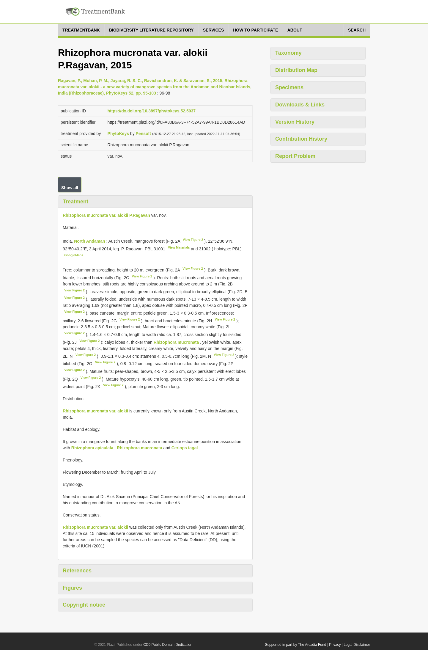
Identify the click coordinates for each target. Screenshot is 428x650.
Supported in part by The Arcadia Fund (295, 645)
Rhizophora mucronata (176, 342)
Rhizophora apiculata (92, 447)
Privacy (335, 645)
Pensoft (143, 133)
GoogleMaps (73, 255)
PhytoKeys (118, 133)
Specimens (289, 87)
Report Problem (295, 156)
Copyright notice (84, 605)
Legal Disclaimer (357, 645)
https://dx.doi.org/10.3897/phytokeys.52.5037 (152, 111)
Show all (69, 187)
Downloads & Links (300, 105)
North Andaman (90, 241)
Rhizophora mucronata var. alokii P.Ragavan (106, 215)
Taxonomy (288, 53)
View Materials (179, 247)
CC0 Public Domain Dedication (167, 645)
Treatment (75, 202)
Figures (72, 588)
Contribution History (301, 139)
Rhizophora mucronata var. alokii (95, 411)
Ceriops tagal (184, 447)
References (77, 571)
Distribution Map (296, 70)
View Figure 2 (193, 239)
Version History (294, 122)
